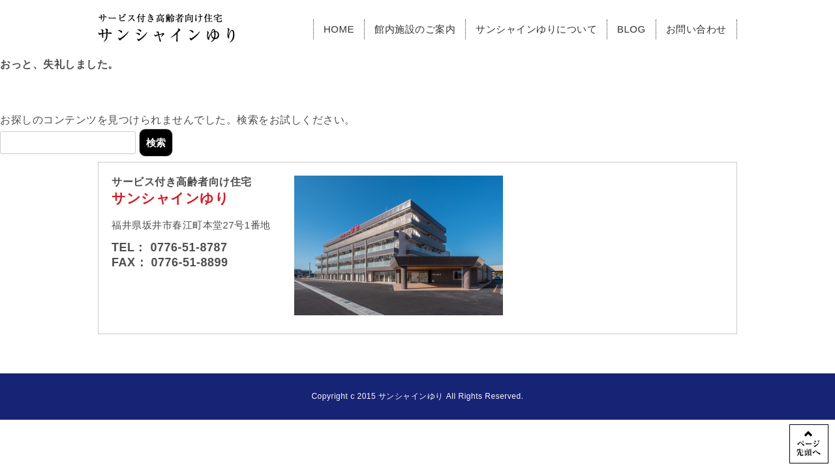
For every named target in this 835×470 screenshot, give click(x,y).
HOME (339, 29)
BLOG (631, 29)
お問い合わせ (696, 29)
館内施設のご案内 (414, 29)
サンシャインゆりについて (536, 29)
